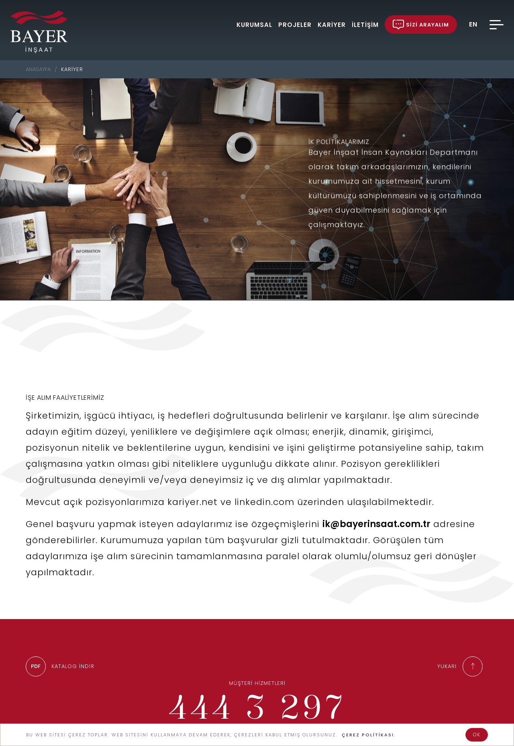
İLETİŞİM (365, 24)
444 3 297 (257, 707)
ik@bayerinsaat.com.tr (376, 531)
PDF (36, 666)
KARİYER (332, 24)
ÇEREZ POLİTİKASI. (369, 735)
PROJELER (295, 24)
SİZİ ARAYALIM (421, 24)
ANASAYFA (38, 69)
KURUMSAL (254, 24)
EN (473, 24)
